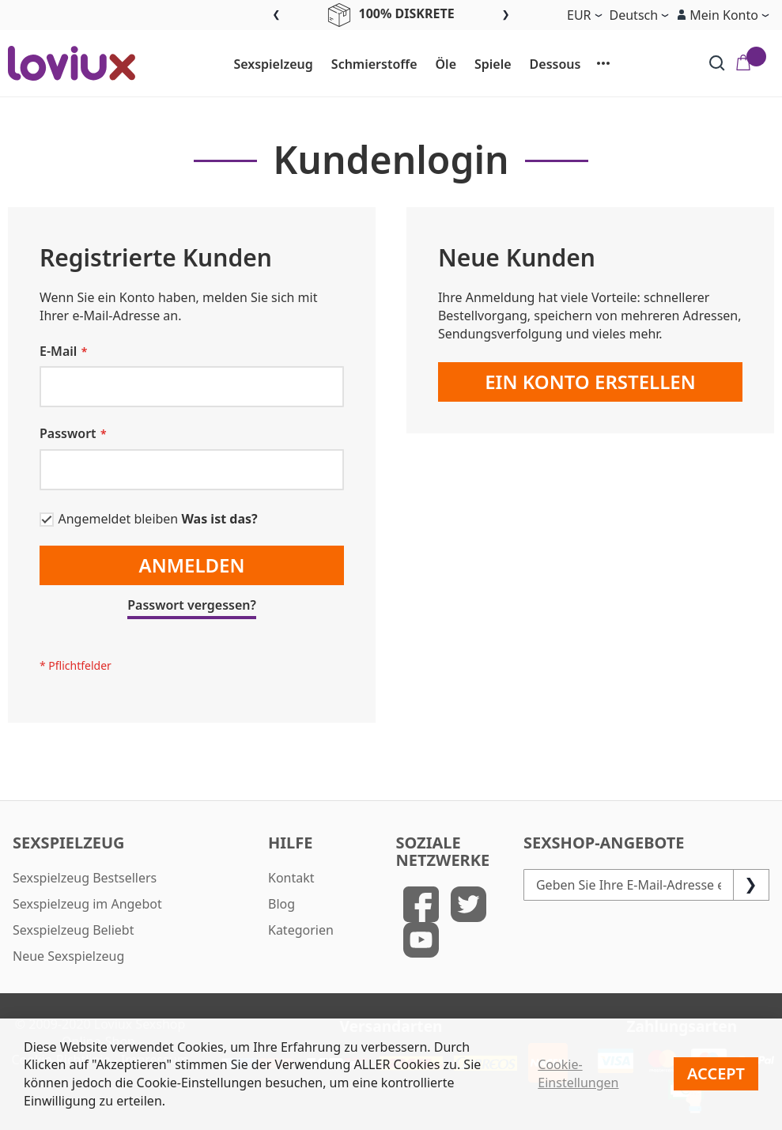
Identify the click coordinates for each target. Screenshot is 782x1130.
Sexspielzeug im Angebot (87, 904)
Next (505, 15)
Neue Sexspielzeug (68, 956)
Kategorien (301, 930)
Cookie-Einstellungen (578, 1073)
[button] (722, 15)
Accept (716, 1073)
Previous (276, 15)
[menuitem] (266, 65)
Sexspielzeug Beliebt (73, 930)
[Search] (717, 63)
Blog (281, 904)
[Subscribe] (751, 885)
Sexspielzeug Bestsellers (85, 877)
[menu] (422, 63)
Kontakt (291, 877)
